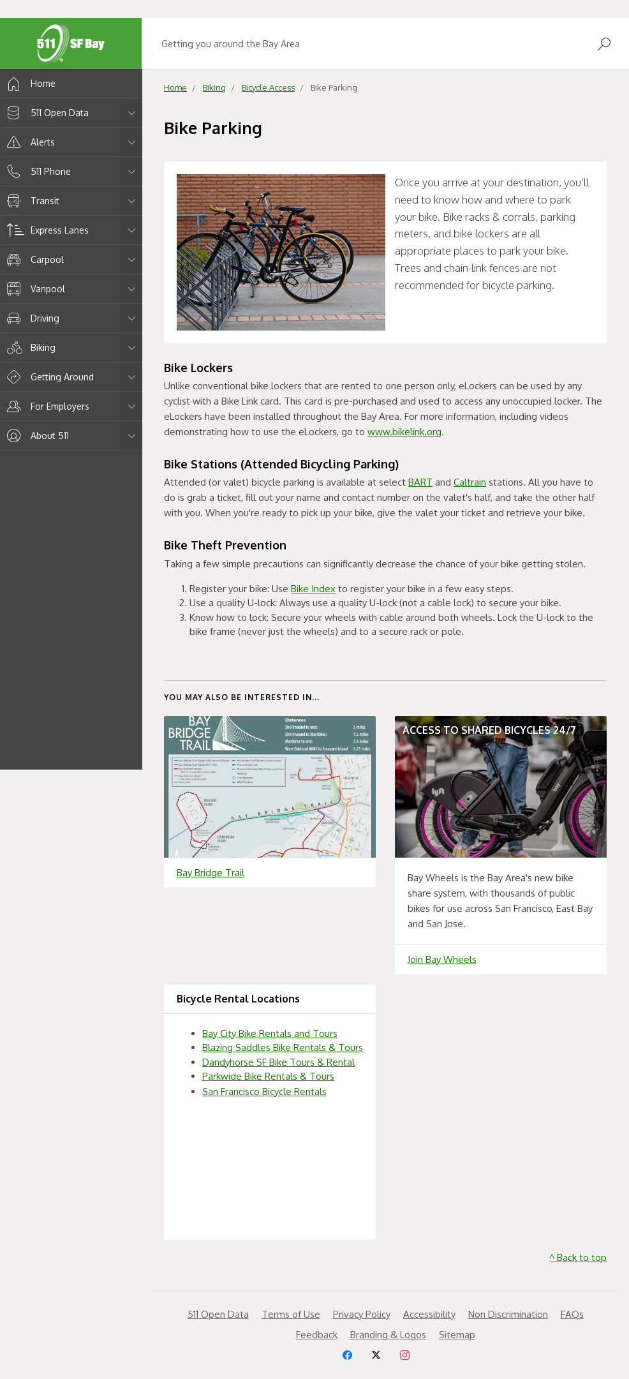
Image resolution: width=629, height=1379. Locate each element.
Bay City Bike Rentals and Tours (269, 1033)
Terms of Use (291, 1314)
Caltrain (470, 482)
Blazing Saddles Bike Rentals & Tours (282, 1047)
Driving (31, 318)
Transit (31, 201)
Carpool (33, 259)
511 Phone (37, 171)
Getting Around (48, 377)
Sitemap (457, 1335)
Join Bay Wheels (442, 959)
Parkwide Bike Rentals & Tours (268, 1076)
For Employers (46, 406)
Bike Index (313, 589)
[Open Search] (604, 44)
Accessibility (429, 1314)
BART (420, 482)
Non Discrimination (508, 1314)
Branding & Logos (388, 1335)
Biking (29, 347)
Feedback (316, 1335)
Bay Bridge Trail (210, 873)
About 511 (36, 435)
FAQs (572, 1314)
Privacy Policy (361, 1314)
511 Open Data (46, 112)
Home (29, 83)
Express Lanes (46, 230)
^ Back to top (578, 1257)
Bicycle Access (268, 87)
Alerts (29, 142)
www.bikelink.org (404, 432)
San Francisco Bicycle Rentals (264, 1091)
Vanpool (34, 289)
